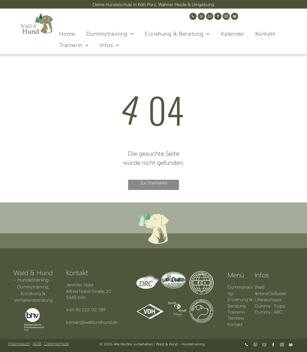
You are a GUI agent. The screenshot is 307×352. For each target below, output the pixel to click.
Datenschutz (56, 343)
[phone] (193, 17)
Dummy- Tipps (270, 306)
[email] (209, 17)
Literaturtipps (268, 299)
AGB (37, 343)
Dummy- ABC (269, 312)
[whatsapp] (201, 17)
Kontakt (235, 324)
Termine (236, 318)
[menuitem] (67, 33)
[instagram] (226, 17)
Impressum (19, 343)
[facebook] (218, 17)
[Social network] (234, 17)
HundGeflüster (272, 293)
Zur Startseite (153, 183)
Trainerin (236, 312)
